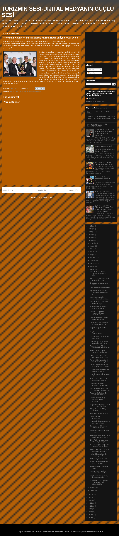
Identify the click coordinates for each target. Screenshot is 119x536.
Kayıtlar (91, 69)
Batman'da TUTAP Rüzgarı (99, 413)
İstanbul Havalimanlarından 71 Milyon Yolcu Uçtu (100, 462)
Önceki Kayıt (74, 190)
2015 (90, 235)
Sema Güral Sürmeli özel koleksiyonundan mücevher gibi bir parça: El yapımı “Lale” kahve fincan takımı (105, 148)
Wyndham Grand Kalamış (32, 91)
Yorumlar (91, 73)
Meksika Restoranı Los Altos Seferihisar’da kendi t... (99, 450)
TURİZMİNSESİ (93, 98)
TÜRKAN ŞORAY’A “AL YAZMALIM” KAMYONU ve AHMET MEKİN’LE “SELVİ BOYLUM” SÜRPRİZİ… (104, 208)
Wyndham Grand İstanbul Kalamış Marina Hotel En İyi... (99, 292)
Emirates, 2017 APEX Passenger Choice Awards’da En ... (97, 313)
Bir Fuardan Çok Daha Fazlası (100, 288)
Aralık (92, 491)
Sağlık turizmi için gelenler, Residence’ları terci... (99, 477)
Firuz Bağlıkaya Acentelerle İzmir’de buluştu (99, 302)
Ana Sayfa (42, 190)
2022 (90, 506)
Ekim (92, 269)
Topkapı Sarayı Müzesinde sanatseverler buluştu (99, 380)
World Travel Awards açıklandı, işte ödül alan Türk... (100, 279)
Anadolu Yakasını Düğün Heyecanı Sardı (98, 328)
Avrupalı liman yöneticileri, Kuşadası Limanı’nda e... (99, 472)
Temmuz (93, 260)
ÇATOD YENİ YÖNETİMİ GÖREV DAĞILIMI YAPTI (99, 356)
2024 (90, 512)
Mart (92, 249)
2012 (90, 226)
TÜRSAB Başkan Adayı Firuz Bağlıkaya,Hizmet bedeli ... (99, 445)
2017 (90, 240)
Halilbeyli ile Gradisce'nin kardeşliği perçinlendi (98, 455)
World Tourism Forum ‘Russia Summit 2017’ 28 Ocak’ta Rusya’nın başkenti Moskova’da (105, 132)
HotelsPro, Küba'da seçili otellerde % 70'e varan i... (99, 307)
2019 (90, 497)
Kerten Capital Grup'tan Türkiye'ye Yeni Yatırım (98, 351)
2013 (90, 229)
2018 (90, 494)
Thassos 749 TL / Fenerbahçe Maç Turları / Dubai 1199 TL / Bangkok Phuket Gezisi (101, 117)
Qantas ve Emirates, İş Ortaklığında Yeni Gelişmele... (97, 399)
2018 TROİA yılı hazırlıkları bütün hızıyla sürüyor (99, 441)
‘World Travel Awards (16, 91)
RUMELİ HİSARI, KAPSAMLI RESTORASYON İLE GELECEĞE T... (99, 482)
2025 (90, 515)
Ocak (92, 243)
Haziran (93, 258)
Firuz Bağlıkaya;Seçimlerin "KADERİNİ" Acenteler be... (100, 389)
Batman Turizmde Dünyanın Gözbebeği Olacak (99, 318)
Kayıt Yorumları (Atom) (44, 197)
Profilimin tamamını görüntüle (96, 101)
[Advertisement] (41, 168)
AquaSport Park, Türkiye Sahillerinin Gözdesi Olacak (100, 347)
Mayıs (92, 255)
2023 (90, 509)
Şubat (92, 246)
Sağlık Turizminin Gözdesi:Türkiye (96, 333)
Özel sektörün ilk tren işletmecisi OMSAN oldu (99, 384)
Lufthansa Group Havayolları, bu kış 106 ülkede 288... (99, 323)
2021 (90, 503)
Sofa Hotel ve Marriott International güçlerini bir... (99, 298)
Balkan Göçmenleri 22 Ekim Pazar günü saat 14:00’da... (100, 365)
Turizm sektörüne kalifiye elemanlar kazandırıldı (103, 178)
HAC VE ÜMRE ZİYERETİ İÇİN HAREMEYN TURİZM (97, 125)
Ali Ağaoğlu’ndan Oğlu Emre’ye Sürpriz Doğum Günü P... (100, 436)
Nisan (92, 252)
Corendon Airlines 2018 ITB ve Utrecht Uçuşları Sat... (100, 405)
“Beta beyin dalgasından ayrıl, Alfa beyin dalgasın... (100, 422)
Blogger (81, 532)
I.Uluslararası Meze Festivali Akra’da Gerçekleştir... (99, 370)
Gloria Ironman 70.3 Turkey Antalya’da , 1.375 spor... (99, 342)
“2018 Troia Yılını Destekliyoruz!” (95, 417)
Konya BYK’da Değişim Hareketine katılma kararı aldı (105, 192)
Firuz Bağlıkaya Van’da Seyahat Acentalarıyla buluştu (98, 273)
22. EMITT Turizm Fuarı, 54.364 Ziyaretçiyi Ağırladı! (104, 163)
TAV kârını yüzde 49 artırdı (99, 459)
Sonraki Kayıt (8, 190)
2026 (90, 518)
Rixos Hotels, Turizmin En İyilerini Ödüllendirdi (98, 394)
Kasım (92, 488)
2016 (90, 237)
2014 (90, 232)
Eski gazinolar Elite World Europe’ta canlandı (98, 427)
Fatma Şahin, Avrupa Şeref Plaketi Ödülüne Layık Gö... (100, 361)
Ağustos (93, 263)
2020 (90, 500)
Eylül (92, 266)
